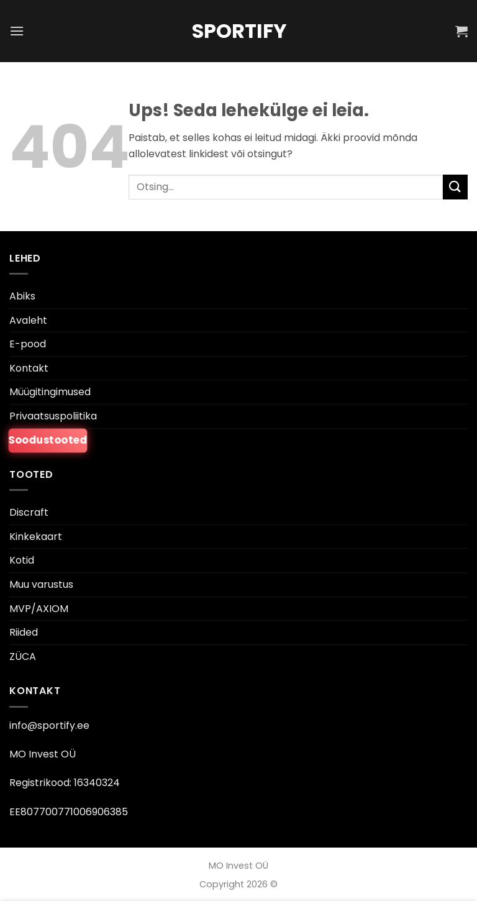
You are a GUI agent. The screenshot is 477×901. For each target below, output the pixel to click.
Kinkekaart (35, 536)
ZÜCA (22, 656)
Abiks (22, 296)
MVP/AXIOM (38, 608)
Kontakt (28, 368)
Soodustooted (47, 439)
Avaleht (28, 320)
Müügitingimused (50, 392)
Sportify (239, 31)
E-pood (27, 344)
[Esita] (455, 187)
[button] (16, 31)
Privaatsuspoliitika (53, 416)
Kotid (21, 560)
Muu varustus (41, 584)
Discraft (28, 512)
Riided (23, 632)
